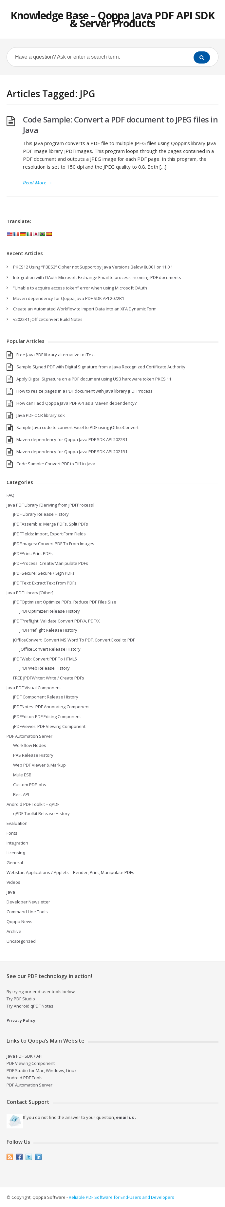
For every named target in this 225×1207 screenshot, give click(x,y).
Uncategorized (21, 941)
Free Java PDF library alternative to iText (55, 355)
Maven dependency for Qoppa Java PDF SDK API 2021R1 (71, 452)
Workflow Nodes (29, 745)
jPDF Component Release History (45, 697)
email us (125, 1117)
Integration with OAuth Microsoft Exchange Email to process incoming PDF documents (97, 277)
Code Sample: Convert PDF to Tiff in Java (55, 464)
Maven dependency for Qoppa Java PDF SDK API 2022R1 (68, 298)
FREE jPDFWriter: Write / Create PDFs (48, 678)
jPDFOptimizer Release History (50, 611)
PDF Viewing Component (31, 1063)
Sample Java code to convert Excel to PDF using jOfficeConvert (77, 427)
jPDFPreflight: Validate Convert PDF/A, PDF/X (56, 621)
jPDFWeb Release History (45, 668)
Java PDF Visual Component (34, 688)
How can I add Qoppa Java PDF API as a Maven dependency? (76, 403)
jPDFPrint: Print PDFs (33, 553)
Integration (17, 843)
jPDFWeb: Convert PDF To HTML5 (45, 659)
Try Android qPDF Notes (30, 1006)
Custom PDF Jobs (29, 785)
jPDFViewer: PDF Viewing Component (49, 726)
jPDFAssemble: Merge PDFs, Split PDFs (50, 524)
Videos (13, 882)
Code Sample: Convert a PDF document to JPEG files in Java (120, 124)
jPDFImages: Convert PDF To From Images (53, 544)
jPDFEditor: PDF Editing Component (47, 716)
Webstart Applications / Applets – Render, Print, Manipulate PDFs (70, 872)
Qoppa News (19, 921)
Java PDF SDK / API (25, 1056)
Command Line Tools (27, 912)
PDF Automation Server (29, 736)
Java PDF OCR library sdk (40, 415)
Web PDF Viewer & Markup (39, 765)
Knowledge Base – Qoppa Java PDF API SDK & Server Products (112, 19)
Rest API (21, 794)
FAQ (10, 495)
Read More (37, 182)
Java (11, 892)
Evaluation (17, 823)
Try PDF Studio (21, 999)
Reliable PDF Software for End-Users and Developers (121, 1197)
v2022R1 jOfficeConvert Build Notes (48, 319)
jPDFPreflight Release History (48, 630)
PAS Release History (33, 755)
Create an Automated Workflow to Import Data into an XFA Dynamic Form (85, 309)
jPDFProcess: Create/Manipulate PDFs (50, 563)
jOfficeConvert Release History (50, 649)
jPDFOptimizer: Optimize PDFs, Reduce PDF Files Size (64, 602)
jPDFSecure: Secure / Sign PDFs (44, 573)
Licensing (16, 853)
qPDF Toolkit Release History (41, 813)
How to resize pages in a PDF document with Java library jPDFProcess (84, 391)
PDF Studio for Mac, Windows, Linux (42, 1070)
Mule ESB (22, 775)
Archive (14, 931)
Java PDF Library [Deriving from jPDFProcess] (50, 505)
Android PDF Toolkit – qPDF (33, 804)
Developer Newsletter (28, 902)
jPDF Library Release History (41, 514)
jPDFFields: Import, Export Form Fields (49, 534)
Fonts (12, 833)
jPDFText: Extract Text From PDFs (45, 583)
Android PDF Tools (25, 1078)
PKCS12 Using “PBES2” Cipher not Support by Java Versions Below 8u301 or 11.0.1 (93, 267)
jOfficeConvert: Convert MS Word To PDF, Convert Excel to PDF (74, 640)
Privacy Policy (21, 1020)
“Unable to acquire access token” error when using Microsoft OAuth (80, 288)
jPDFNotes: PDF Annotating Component (51, 707)
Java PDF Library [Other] (30, 593)
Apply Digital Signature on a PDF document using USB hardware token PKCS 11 (93, 379)
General (15, 862)
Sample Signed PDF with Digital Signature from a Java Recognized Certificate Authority (100, 367)
